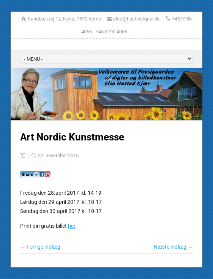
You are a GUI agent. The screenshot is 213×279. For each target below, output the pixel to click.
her (72, 226)
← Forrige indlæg (40, 247)
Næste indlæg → (173, 247)
